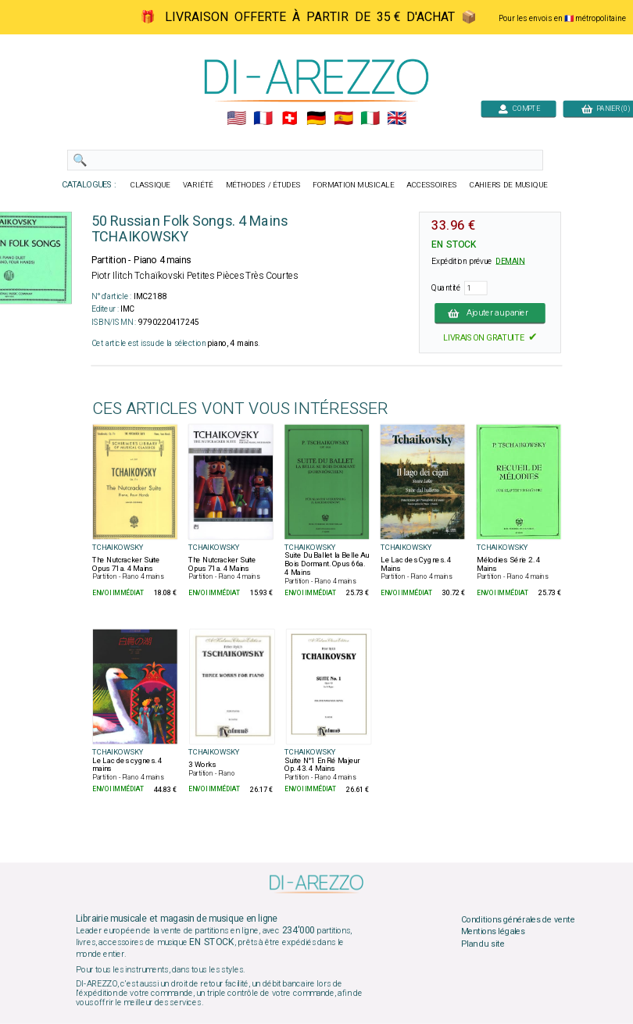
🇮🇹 (370, 118)
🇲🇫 (263, 118)
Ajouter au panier (490, 313)
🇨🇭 (289, 118)
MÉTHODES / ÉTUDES (263, 185)
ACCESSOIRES (431, 185)
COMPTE (519, 108)
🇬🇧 (396, 118)
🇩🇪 (316, 118)
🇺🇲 (236, 118)
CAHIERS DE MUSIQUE (509, 185)
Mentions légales (493, 932)
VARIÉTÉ (198, 185)
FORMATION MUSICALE (353, 185)
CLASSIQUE (151, 185)
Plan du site (483, 943)
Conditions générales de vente (518, 919)
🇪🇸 (343, 118)
